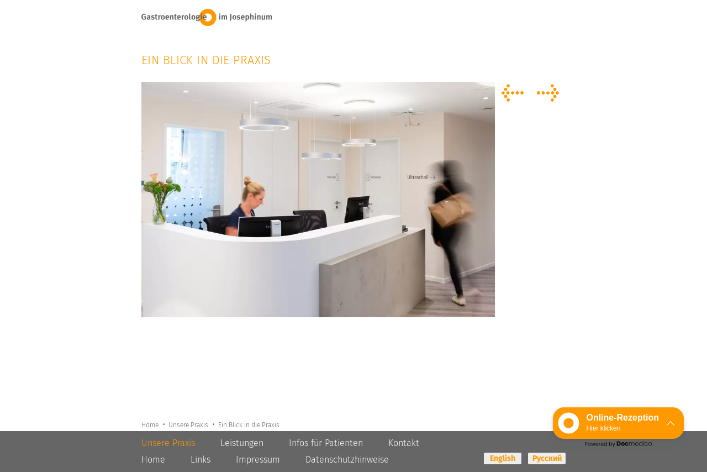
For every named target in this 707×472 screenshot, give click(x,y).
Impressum (258, 459)
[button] (618, 423)
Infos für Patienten (326, 443)
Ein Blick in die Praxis (251, 424)
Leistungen (241, 443)
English (502, 458)
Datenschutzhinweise (347, 459)
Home (150, 424)
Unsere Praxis (190, 424)
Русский (547, 458)
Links (200, 459)
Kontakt (403, 443)
